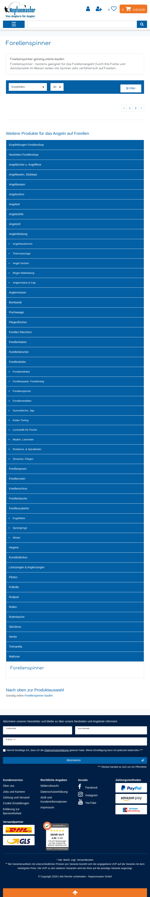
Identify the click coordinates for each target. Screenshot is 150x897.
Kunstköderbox (18, 557)
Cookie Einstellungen (16, 803)
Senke (13, 636)
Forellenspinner (22, 391)
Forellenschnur (18, 488)
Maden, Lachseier (23, 439)
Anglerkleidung (18, 234)
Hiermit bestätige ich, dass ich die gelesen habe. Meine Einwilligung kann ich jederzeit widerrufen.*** (75, 750)
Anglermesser (17, 292)
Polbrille (14, 587)
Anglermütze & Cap (24, 282)
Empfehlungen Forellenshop (26, 144)
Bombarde (15, 302)
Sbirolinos (15, 626)
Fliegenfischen (18, 322)
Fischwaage (16, 312)
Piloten (13, 577)
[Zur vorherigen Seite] (124, 108)
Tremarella (15, 646)
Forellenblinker (21, 371)
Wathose (14, 656)
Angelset (14, 204)
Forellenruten (17, 478)
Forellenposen (18, 468)
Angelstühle (16, 214)
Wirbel (16, 537)
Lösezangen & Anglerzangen (27, 567)
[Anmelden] (88, 9)
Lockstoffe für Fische (25, 429)
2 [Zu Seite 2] (135, 108)
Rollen (13, 607)
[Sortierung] (28, 87)
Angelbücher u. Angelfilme (25, 164)
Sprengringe (20, 527)
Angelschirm (16, 194)
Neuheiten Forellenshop (24, 154)
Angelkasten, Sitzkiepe (23, 174)
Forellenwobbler (22, 400)
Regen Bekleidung (23, 272)
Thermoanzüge (21, 253)
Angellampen (17, 184)
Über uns (8, 785)
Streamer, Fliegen (23, 458)
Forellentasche (18, 498)
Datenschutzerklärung (54, 791)
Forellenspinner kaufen (38, 695)
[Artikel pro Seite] (57, 87)
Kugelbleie (19, 518)
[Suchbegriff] (82, 24)
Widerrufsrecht (50, 785)
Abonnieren (105, 760)
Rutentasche (17, 616)
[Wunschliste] (112, 9)
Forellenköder (17, 361)
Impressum (47, 807)
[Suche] (142, 24)
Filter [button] (130, 88)
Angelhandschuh (22, 243)
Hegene (14, 547)
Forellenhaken (18, 342)
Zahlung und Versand (16, 797)
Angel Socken (21, 263)
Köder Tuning (20, 420)
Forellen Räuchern (20, 332)
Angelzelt (14, 224)
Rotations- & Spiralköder (27, 449)
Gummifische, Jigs (23, 410)
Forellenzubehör (19, 508)
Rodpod (14, 597)
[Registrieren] (99, 9)
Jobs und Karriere (14, 791)
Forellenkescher (19, 352)
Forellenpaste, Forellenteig (28, 381)
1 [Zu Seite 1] (130, 108)
